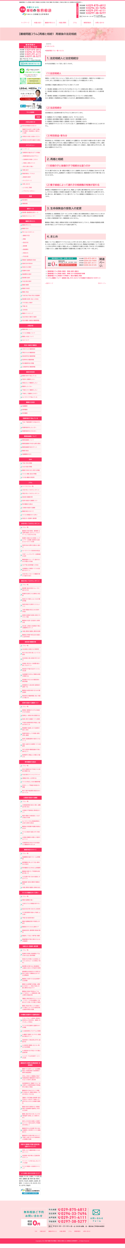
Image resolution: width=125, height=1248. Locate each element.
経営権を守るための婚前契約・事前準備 (31, 680)
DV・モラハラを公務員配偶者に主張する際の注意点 (31, 822)
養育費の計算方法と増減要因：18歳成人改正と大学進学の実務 (31, 967)
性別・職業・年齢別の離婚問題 (30, 320)
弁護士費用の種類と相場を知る (31, 887)
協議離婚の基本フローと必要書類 (31, 858)
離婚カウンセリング (27, 313)
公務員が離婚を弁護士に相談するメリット (31, 838)
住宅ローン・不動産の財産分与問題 (31, 786)
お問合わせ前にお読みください (31, 136)
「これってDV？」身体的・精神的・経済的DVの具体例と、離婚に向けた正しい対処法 (31, 1020)
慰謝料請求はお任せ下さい (31, 156)
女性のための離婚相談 (28, 349)
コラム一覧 (25, 527)
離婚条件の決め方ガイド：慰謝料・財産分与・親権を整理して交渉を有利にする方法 (31, 1092)
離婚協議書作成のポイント (29, 447)
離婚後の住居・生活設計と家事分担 (31, 621)
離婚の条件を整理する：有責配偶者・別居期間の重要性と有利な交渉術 (31, 1108)
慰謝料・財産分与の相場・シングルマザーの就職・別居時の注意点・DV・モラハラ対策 (31, 539)
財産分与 (25, 253)
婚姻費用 (25, 249)
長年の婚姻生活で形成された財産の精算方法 (31, 770)
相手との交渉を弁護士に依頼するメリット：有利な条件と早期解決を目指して (31, 1123)
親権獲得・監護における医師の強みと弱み (31, 729)
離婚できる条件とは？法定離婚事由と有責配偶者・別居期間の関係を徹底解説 (31, 1070)
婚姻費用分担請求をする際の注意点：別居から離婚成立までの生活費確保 (31, 973)
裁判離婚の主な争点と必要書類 (31, 867)
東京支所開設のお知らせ (29, 125)
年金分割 (25, 256)
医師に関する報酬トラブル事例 (31, 719)
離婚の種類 (25, 285)
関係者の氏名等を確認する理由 (31, 140)
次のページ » (102, 283)
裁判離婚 (24, 413)
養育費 (25, 246)
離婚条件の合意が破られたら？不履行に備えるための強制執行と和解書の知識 (31, 1137)
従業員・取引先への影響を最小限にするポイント (31, 664)
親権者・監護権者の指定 (29, 260)
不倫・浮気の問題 (27, 463)
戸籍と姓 (24, 306)
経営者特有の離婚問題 (28, 356)
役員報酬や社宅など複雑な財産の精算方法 (31, 675)
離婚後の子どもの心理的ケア (30, 927)
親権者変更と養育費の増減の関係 (31, 931)
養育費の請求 (26, 277)
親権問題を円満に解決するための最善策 (31, 940)
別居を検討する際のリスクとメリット (31, 605)
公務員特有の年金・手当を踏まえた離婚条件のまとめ (31, 843)
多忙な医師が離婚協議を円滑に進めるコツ (31, 750)
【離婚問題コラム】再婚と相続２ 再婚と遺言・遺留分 (63, 271)
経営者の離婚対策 (27, 497)
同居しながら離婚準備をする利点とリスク (31, 1151)
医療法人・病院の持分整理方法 (31, 715)
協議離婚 (24, 406)
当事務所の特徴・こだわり (30, 159)
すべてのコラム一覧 (28, 486)
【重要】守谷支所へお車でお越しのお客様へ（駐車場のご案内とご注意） (31, 131)
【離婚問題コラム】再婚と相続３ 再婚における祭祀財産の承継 (66, 273)
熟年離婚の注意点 (27, 504)
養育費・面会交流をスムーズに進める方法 (30, 589)
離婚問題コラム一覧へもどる (55, 50)
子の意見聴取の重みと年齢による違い (31, 913)
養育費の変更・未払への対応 (30, 299)
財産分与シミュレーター (29, 216)
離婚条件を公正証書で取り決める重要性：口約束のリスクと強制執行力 (31, 1130)
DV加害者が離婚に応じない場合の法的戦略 (30, 1046)
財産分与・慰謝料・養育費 (29, 518)
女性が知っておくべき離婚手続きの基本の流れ (31, 574)
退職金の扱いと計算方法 (29, 778)
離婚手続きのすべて (28, 511)
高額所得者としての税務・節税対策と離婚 (30, 734)
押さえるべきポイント (28, 232)
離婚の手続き (26, 288)
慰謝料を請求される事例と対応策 (31, 594)
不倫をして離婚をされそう (29, 393)
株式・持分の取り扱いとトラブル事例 (31, 653)
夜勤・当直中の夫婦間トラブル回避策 (31, 745)
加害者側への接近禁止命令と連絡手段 (31, 1040)
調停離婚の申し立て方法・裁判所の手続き (31, 863)
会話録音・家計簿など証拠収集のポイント (31, 1156)
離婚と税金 (25, 292)
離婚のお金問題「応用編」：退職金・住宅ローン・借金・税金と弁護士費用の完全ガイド (31, 986)
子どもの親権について (28, 333)
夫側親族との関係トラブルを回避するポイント (31, 569)
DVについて (25, 340)
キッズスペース (27, 180)
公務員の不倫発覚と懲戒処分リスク (31, 811)
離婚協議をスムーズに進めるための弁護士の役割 (31, 560)
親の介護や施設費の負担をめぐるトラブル (31, 791)
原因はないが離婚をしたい (30, 383)
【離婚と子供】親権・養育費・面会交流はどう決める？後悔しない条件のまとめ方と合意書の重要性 (31, 1100)
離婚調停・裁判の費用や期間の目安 (31, 883)
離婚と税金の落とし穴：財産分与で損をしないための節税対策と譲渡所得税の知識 (31, 1007)
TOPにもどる (50, 46)
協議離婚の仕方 (26, 454)
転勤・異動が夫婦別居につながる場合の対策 (31, 816)
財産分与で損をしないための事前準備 (31, 600)
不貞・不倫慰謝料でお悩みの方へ (31, 423)
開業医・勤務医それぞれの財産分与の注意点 (31, 711)
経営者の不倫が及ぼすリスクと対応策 (31, 669)
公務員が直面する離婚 (28, 507)
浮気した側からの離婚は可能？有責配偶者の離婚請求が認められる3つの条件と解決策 (31, 1077)
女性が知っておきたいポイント (30, 490)
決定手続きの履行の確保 (29, 317)
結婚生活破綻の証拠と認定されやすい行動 (31, 616)
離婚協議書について (28, 440)
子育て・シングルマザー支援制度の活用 (31, 555)
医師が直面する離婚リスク (29, 500)
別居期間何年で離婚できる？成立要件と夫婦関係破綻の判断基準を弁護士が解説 (31, 1085)
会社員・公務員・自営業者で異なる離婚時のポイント (31, 626)
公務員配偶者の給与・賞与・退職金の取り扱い (31, 806)
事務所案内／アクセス (28, 173)
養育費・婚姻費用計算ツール (30, 212)
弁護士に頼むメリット (29, 163)
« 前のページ (49, 283)
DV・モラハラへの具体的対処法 (31, 550)
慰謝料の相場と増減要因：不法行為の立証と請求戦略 (31, 954)
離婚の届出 (25, 450)
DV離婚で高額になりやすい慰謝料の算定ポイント (31, 1035)
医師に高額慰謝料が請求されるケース (31, 739)
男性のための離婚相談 (28, 352)
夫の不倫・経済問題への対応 (30, 565)
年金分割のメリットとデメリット (31, 774)
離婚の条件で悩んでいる (29, 375)
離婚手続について (27, 329)
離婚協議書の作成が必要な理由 (31, 443)
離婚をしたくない (27, 386)
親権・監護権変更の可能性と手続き (31, 922)
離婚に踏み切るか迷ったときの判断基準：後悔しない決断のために (31, 1115)
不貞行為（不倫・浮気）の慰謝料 (31, 295)
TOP (36, 1231)
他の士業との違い (28, 166)
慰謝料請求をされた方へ (29, 431)
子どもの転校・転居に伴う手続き (31, 832)
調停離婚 (24, 409)
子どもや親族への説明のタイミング (31, 1167)
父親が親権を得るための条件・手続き (31, 610)
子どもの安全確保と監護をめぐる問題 (31, 1026)
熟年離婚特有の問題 (28, 363)
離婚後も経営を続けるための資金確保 (31, 691)
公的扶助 (24, 310)
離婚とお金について (28, 336)
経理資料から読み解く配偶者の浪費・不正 (31, 686)
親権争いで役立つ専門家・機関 (31, 935)
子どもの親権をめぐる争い (30, 515)
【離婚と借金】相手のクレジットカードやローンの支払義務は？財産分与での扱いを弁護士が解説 (31, 1000)
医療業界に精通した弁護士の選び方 (31, 755)
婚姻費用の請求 (26, 274)
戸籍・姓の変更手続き (28, 918)
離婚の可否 (26, 235)
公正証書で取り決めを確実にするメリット (31, 877)
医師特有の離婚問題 (28, 359)
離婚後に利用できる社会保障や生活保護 (31, 979)
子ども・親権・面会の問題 (29, 474)
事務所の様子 (27, 177)
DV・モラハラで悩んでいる (29, 397)
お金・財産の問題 (27, 466)
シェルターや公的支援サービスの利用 (31, 1057)
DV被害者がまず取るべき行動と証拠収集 (31, 1051)
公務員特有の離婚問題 (28, 367)
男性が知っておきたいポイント (30, 493)
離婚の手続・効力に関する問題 (31, 470)
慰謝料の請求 (26, 270)
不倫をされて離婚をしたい (30, 390)
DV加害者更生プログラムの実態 (31, 1031)
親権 (24, 239)
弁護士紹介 (37, 23)
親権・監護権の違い (27, 900)
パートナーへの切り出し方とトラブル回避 (31, 1162)
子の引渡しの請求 (27, 302)
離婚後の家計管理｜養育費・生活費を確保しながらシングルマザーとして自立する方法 (31, 532)
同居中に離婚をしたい (28, 379)
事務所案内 (87, 23)
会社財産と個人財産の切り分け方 (31, 659)
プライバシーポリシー (29, 191)
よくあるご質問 (27, 187)
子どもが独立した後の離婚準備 (31, 781)
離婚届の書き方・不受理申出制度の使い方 (31, 872)
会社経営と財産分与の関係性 (30, 649)
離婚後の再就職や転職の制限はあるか (31, 827)
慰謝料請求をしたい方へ (29, 427)
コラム (75, 23)
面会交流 (25, 242)
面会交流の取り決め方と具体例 (31, 909)
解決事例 (24, 200)
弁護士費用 (62, 23)
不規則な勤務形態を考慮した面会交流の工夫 (31, 723)
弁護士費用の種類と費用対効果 (31, 631)
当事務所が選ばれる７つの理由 (31, 152)
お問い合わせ (99, 23)
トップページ (25, 23)
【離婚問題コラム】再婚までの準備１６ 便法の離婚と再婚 (64, 275)
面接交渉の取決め (27, 263)
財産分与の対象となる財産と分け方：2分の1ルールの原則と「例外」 (31, 960)
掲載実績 (24, 203)
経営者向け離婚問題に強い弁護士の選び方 (31, 696)
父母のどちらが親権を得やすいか (31, 904)
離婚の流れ (25, 228)
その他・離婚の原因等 (28, 477)
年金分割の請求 (26, 281)
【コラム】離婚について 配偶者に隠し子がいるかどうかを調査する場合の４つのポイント (74, 278)
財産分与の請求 (26, 267)
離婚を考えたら (50, 23)
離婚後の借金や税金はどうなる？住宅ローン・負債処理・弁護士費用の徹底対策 (31, 993)
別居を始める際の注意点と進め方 (31, 546)
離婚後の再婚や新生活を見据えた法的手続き (31, 635)
